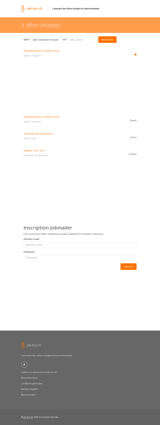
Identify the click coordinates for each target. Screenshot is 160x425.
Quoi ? (27, 39)
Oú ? (65, 39)
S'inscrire (128, 266)
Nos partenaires (29, 377)
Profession (29, 251)
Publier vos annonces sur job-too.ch (39, 372)
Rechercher (107, 39)
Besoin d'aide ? (28, 394)
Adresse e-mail (31, 238)
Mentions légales (29, 389)
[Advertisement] (80, 86)
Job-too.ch (28, 417)
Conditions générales (31, 383)
